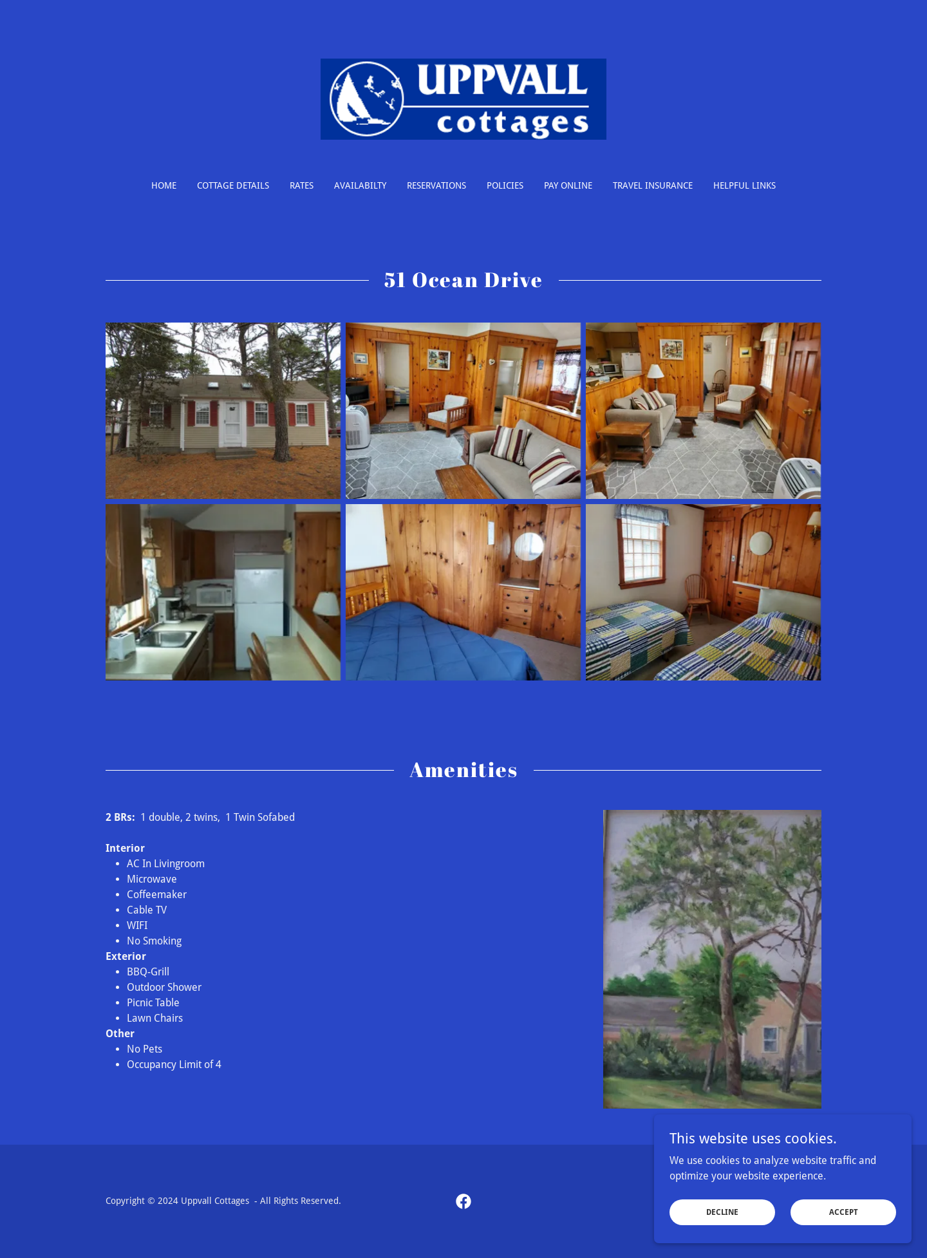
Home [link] (163, 185)
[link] (464, 98)
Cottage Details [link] (233, 185)
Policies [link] (505, 185)
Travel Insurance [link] (653, 185)
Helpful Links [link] (744, 185)
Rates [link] (302, 185)
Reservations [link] (436, 185)
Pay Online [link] (568, 185)
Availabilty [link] (360, 185)
